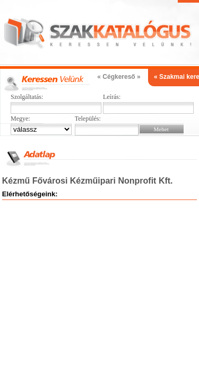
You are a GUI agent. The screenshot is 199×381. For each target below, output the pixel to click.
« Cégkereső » (118, 76)
